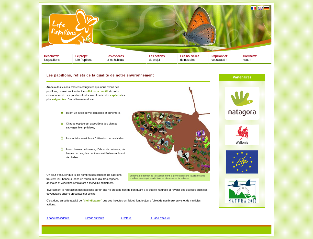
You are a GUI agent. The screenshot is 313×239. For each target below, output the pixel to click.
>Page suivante (94, 217)
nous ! (250, 58)
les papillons (51, 58)
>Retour (126, 217)
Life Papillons (83, 58)
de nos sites (189, 58)
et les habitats (115, 58)
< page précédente (58, 217)
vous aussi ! (219, 58)
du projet (157, 58)
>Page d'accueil (160, 217)
